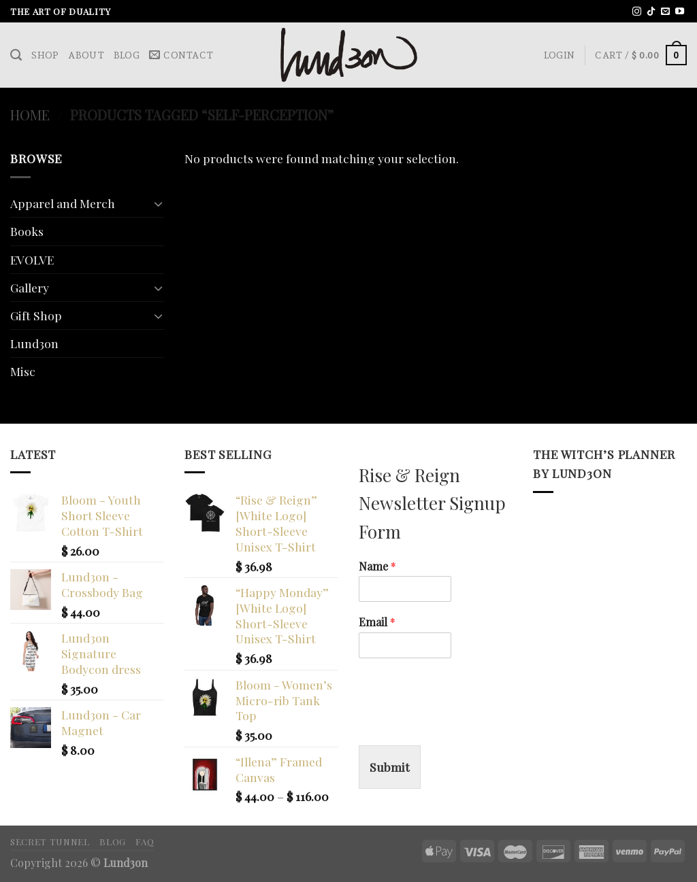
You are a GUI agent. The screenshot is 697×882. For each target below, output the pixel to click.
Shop (45, 55)
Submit (390, 767)
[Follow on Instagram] (636, 12)
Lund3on (34, 343)
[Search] (16, 55)
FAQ (144, 841)
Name (377, 566)
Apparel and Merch (62, 203)
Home (30, 114)
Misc (22, 371)
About (85, 55)
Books (27, 231)
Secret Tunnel (50, 841)
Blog (127, 55)
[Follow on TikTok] (651, 12)
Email (377, 622)
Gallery (29, 287)
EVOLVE (32, 259)
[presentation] (462, 723)
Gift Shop (36, 315)
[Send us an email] (665, 12)
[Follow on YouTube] (679, 12)
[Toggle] (158, 203)
